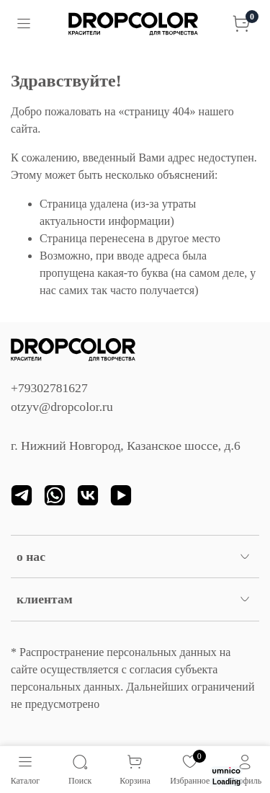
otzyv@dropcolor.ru (62, 406)
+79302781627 (49, 388)
